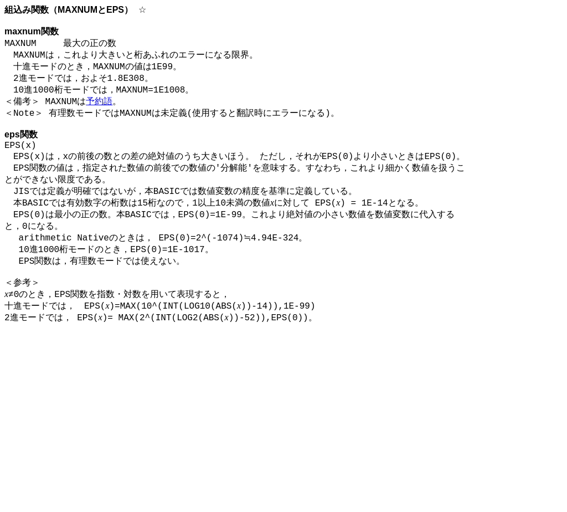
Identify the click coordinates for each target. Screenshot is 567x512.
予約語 (99, 111)
